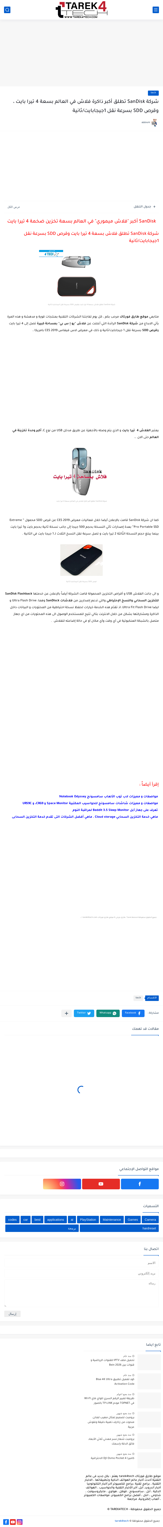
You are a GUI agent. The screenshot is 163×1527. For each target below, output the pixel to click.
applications (55, 1219)
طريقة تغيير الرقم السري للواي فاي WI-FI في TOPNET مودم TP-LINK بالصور (109, 1401)
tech (153, 93)
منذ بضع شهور (123, 1413)
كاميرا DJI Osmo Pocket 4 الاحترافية (112, 1458)
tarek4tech (122, 1521)
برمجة (72, 1228)
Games (133, 1219)
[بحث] (7, 10)
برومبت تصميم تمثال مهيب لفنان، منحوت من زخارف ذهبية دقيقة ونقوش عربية (111, 1422)
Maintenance (112, 1219)
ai (72, 1219)
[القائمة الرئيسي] (156, 10)
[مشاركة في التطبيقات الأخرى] (66, 1013)
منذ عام (127, 1356)
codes (12, 1219)
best (38, 1219)
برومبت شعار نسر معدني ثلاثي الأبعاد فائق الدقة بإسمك (111, 1442)
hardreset (149, 1228)
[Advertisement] (81, 53)
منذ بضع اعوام (124, 1394)
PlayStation (88, 1219)
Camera (150, 1219)
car (25, 1219)
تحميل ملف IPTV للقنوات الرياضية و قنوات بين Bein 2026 (112, 1363)
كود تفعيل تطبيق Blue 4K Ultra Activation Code (115, 1382)
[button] (133, 1013)
